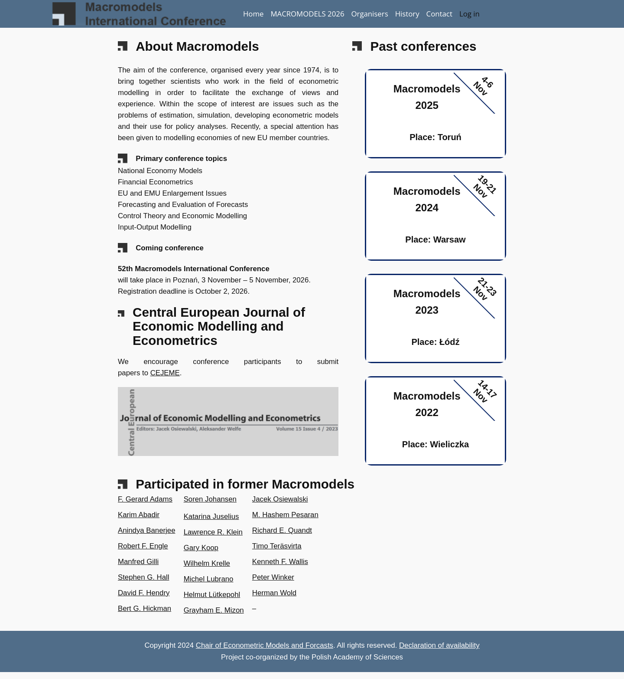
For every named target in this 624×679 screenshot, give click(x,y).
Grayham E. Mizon (214, 610)
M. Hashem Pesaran (285, 515)
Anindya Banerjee (146, 530)
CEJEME (165, 373)
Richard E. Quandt (282, 530)
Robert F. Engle (143, 546)
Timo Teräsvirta (277, 546)
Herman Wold (274, 593)
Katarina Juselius (211, 516)
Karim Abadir (138, 515)
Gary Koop (201, 548)
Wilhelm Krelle (207, 563)
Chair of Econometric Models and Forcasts (264, 645)
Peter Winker (273, 577)
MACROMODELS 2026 (307, 14)
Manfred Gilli (138, 562)
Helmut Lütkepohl (212, 594)
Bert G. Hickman (144, 608)
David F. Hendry (143, 593)
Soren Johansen (210, 499)
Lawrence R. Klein (213, 532)
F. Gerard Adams (145, 499)
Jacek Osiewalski (280, 499)
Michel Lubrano (209, 579)
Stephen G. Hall (143, 577)
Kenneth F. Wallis (280, 562)
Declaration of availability (439, 645)
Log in (469, 14)
